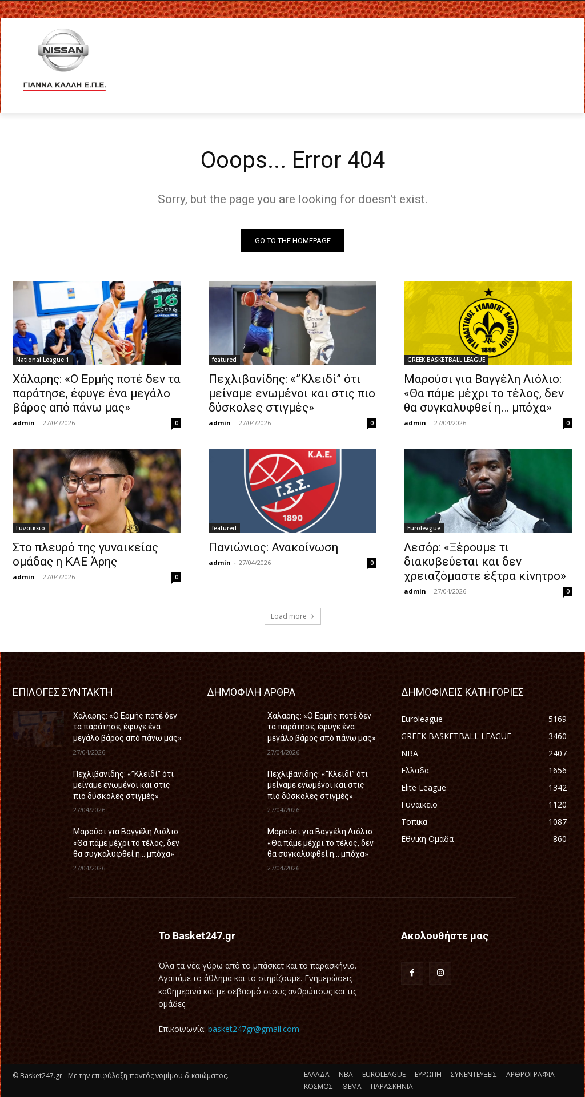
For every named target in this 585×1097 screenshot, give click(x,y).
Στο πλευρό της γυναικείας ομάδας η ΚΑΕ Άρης (85, 554)
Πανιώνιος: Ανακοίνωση (273, 547)
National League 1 (42, 360)
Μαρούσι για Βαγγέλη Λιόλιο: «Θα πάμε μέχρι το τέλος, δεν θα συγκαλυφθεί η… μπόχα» (484, 393)
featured (224, 360)
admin (24, 422)
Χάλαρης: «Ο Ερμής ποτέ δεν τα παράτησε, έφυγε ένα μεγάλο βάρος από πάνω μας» (97, 393)
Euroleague (423, 528)
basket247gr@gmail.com (253, 1028)
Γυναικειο (30, 528)
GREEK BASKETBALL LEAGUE (446, 360)
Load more (293, 616)
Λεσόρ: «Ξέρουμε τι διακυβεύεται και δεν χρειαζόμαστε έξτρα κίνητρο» (485, 562)
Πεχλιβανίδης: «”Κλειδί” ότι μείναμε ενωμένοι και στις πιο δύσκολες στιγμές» (292, 393)
